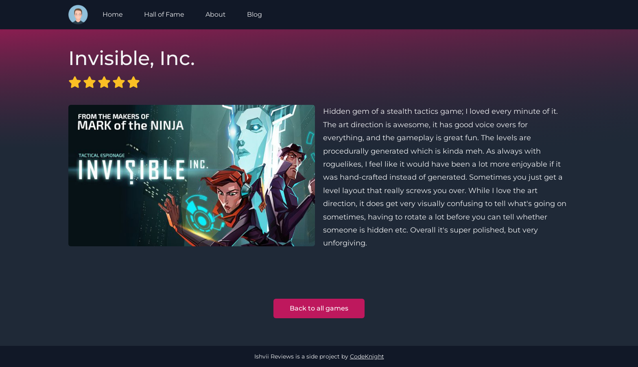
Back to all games (319, 308)
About (215, 14)
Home (113, 14)
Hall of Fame (164, 14)
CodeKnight (367, 356)
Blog (254, 14)
